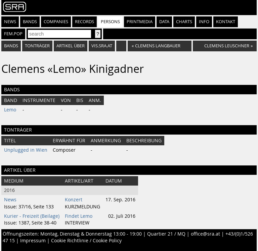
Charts (184, 21)
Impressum (33, 241)
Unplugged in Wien (25, 150)
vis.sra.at (101, 46)
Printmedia (140, 21)
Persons (110, 21)
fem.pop (13, 34)
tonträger (37, 46)
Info (204, 21)
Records (84, 21)
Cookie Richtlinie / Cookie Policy (86, 241)
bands (11, 46)
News (10, 21)
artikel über (70, 46)
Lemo (10, 110)
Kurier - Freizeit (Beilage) (31, 216)
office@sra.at (205, 234)
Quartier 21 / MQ (166, 234)
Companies (56, 21)
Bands (30, 21)
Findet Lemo (78, 216)
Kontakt (225, 21)
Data (164, 21)
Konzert (73, 200)
